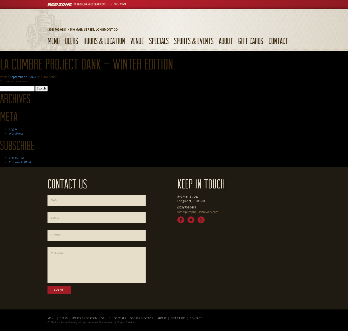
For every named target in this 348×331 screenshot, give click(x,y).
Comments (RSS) (20, 162)
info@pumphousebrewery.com (197, 212)
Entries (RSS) (17, 158)
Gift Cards (250, 41)
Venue (137, 41)
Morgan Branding (126, 322)
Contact (278, 41)
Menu (53, 41)
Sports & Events (194, 41)
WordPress (16, 133)
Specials (159, 41)
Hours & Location (104, 41)
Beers (71, 41)
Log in (13, 129)
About (226, 41)
